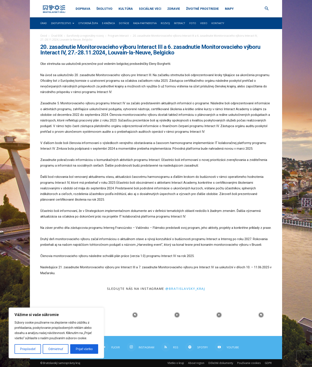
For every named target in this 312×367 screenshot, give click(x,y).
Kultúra (126, 9)
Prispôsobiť (28, 349)
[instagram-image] (135, 315)
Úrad (43, 23)
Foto (192, 23)
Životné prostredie (202, 9)
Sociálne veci (150, 9)
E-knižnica (108, 23)
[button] (266, 9)
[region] (56, 333)
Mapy (229, 9)
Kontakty (217, 23)
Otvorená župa (88, 23)
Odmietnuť (55, 349)
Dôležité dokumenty (220, 363)
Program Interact (118, 36)
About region (196, 363)
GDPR (268, 363)
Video (203, 23)
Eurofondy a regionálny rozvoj (85, 36)
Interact (179, 23)
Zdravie (173, 9)
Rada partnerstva (145, 23)
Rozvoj (165, 23)
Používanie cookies (249, 363)
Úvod (43, 36)
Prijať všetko (84, 349)
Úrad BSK (57, 36)
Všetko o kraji (175, 363)
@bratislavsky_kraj (185, 288)
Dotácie (124, 23)
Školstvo (104, 9)
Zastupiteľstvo (62, 23)
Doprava (83, 9)
